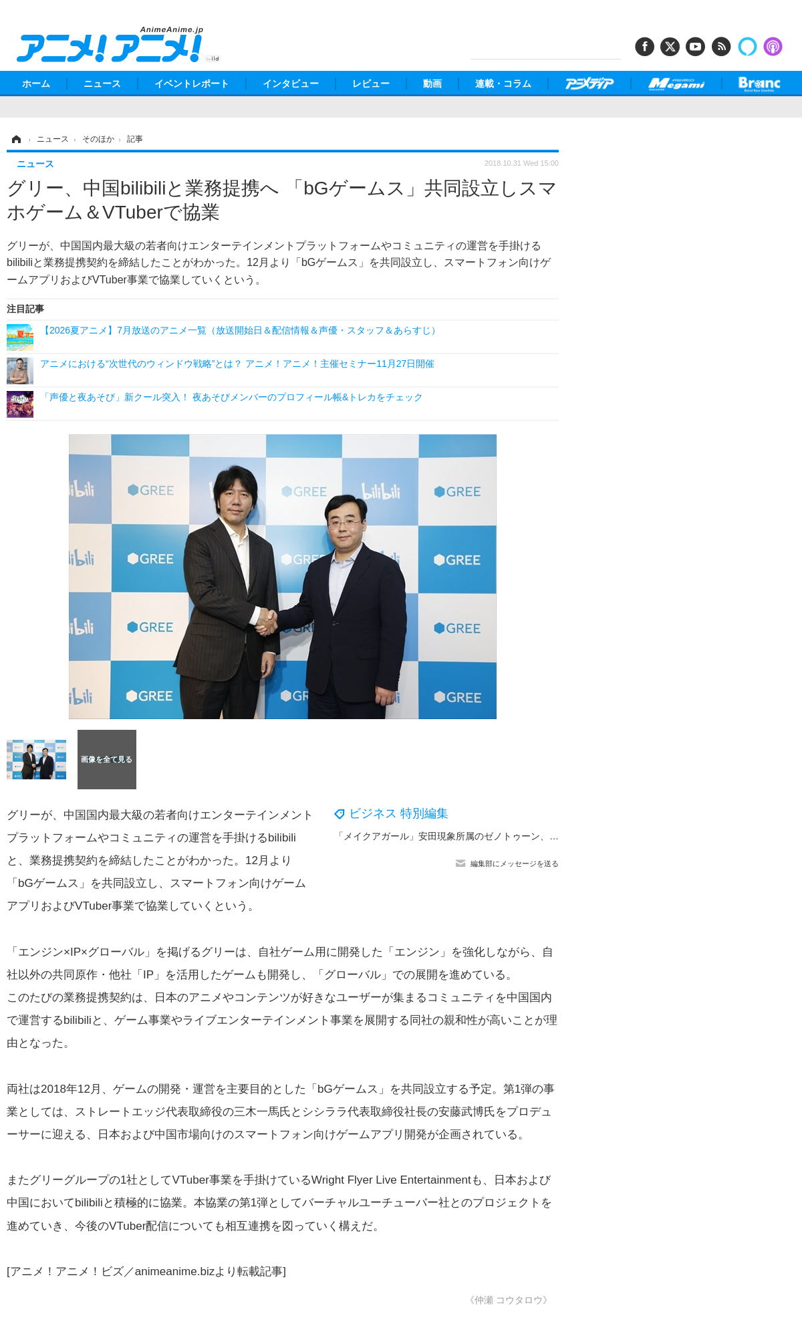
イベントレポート (191, 83)
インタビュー (291, 83)
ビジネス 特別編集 (398, 813)
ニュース (102, 83)
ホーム (36, 83)
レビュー (371, 83)
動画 (432, 83)
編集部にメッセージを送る (515, 863)
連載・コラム (503, 83)
